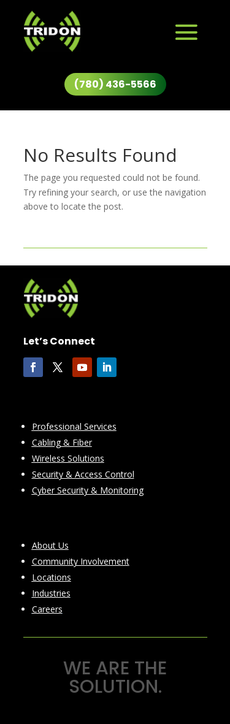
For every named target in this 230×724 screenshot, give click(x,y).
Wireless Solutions (68, 458)
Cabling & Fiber (62, 442)
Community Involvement (80, 561)
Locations (51, 577)
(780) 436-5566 (115, 84)
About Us (50, 545)
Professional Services (74, 426)
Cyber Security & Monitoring (88, 490)
